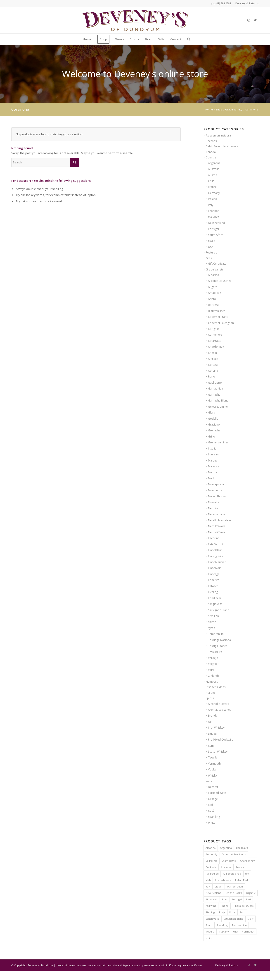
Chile (211, 181)
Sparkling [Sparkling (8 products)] (221, 925)
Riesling (213, 592)
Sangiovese (215, 604)
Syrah (211, 628)
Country (211, 157)
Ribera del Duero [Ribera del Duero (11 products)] (243, 905)
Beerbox (211, 141)
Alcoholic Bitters (218, 704)
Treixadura (215, 652)
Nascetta (213, 502)
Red (210, 805)
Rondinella (215, 598)
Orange (213, 799)
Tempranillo (216, 634)
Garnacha (214, 395)
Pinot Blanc (215, 550)
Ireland (212, 199)
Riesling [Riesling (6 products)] (210, 912)
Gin (210, 722)
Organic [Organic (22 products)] (251, 892)
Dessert (213, 787)
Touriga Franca (217, 646)
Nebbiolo (214, 508)
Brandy (212, 715)
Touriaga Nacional (220, 640)
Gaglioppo (215, 383)
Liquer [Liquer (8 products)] (219, 886)
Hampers (212, 682)
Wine (209, 781)
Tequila (213, 757)
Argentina (214, 163)
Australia (213, 169)
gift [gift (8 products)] (247, 873)
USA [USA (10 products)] (235, 931)
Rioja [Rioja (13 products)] (222, 912)
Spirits (210, 698)
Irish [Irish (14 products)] (208, 880)
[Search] (187, 39)
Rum (211, 746)
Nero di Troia (216, 532)
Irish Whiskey (216, 727)
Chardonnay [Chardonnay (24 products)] (247, 860)
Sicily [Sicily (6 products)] (250, 918)
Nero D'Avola (216, 526)
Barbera (213, 305)
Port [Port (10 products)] (224, 899)
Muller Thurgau (217, 496)
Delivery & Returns (247, 3)
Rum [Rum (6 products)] (242, 912)
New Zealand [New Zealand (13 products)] (213, 892)
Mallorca (213, 217)
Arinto (212, 299)
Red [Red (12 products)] (248, 899)
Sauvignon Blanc (218, 610)
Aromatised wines (219, 710)
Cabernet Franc (218, 317)
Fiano (211, 376)
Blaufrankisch (216, 311)
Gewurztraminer (218, 407)
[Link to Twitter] (255, 20)
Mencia (212, 472)
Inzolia (212, 448)
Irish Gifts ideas (215, 687)
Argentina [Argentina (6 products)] (226, 847)
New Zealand (216, 223)
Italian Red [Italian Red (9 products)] (241, 880)
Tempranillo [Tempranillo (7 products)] (239, 925)
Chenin (212, 353)
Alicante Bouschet (219, 281)
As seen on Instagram (219, 135)
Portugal (213, 229)
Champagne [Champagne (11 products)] (228, 860)
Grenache (214, 430)
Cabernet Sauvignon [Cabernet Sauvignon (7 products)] (234, 854)
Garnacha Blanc (218, 400)
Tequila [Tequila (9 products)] (210, 931)
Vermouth (214, 763)
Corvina (213, 371)
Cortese (213, 365)
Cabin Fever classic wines (222, 146)
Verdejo (213, 658)
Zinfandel (214, 676)
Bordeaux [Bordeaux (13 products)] (242, 847)
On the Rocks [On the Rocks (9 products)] (234, 892)
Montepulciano (217, 484)
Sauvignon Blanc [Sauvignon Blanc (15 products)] (233, 918)
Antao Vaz (214, 293)
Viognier (213, 664)
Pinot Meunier (217, 562)
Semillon (213, 616)
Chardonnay (216, 347)
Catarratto (214, 341)
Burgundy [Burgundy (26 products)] (211, 854)
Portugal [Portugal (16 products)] (237, 899)
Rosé (211, 811)
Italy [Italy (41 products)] (208, 886)
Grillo (211, 436)
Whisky (212, 775)
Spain (211, 241)
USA (210, 247)
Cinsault (213, 359)
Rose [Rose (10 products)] (232, 912)
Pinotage (213, 574)
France (212, 187)
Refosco (213, 586)
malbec (210, 693)
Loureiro (213, 454)
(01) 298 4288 (223, 3)
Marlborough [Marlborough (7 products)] (235, 886)
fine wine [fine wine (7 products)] (226, 867)
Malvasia (213, 466)
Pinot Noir (214, 568)
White (211, 823)
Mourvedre (215, 490)
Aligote (212, 287)
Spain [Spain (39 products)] (209, 925)
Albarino (213, 275)
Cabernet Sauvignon (221, 323)
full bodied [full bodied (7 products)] (212, 873)
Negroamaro (216, 514)
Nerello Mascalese (220, 520)
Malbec (212, 460)
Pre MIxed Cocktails (220, 739)
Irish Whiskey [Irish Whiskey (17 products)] (223, 880)
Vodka (212, 769)
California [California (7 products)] (211, 860)
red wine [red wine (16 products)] (211, 905)
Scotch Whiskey (217, 751)
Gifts (209, 258)
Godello (213, 419)
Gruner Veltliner (218, 442)
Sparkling (214, 817)
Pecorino (214, 538)
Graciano (214, 424)
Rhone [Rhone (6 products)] (225, 905)
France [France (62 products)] (240, 867)
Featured (211, 252)
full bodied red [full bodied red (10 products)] (232, 873)
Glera (211, 412)
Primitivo (213, 580)
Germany (214, 193)
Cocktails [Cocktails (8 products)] (211, 867)
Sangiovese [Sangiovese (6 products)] (212, 918)
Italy (210, 205)
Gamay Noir (215, 388)
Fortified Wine (217, 793)
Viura (211, 670)
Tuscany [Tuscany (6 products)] (224, 931)
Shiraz (212, 622)
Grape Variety (214, 269)
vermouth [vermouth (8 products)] (248, 931)
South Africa (215, 235)
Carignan (214, 329)
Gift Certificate (217, 263)
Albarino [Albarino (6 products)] (211, 847)
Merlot (212, 478)
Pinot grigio (215, 556)
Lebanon (213, 211)
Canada (211, 152)
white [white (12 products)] (209, 938)
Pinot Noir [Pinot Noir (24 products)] (212, 899)
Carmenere (215, 335)
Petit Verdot (215, 544)
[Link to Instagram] (248, 20)
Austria (212, 175)
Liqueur (213, 734)
